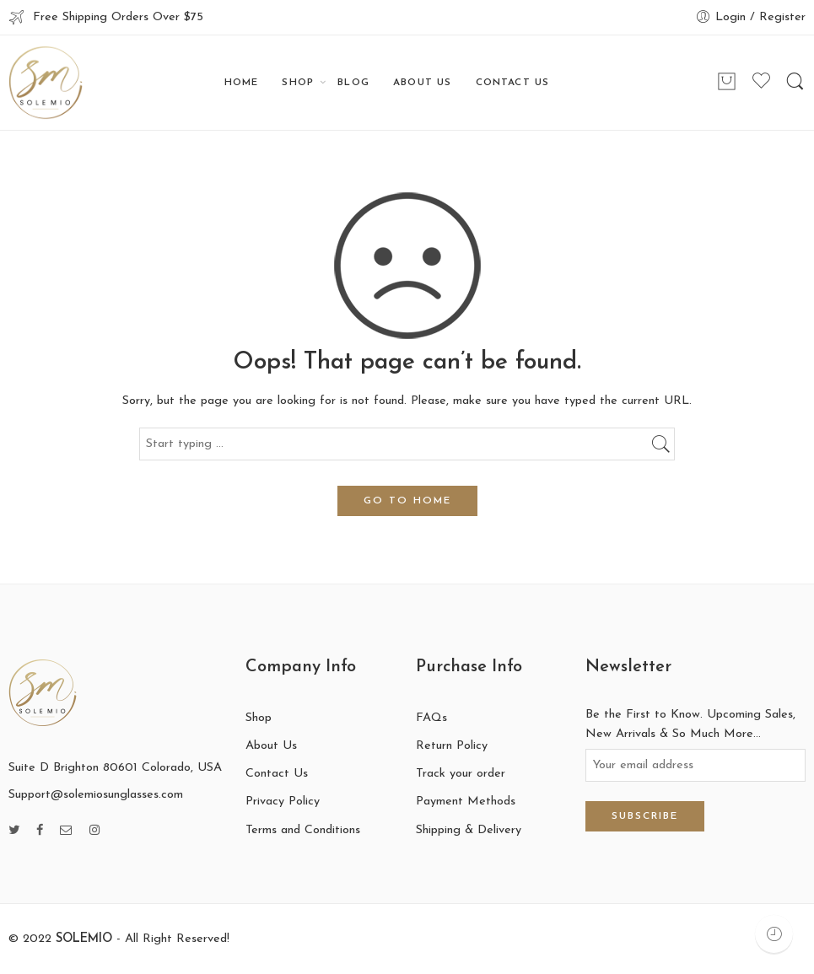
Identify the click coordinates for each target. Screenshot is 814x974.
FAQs (431, 718)
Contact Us (276, 773)
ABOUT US (422, 83)
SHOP (298, 82)
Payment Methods (465, 801)
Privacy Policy (282, 801)
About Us (271, 746)
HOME (241, 83)
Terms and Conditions (302, 830)
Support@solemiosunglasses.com (95, 794)
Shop (258, 718)
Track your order (460, 773)
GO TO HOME (407, 501)
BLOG (353, 83)
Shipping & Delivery (468, 830)
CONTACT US (513, 83)
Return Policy (452, 746)
